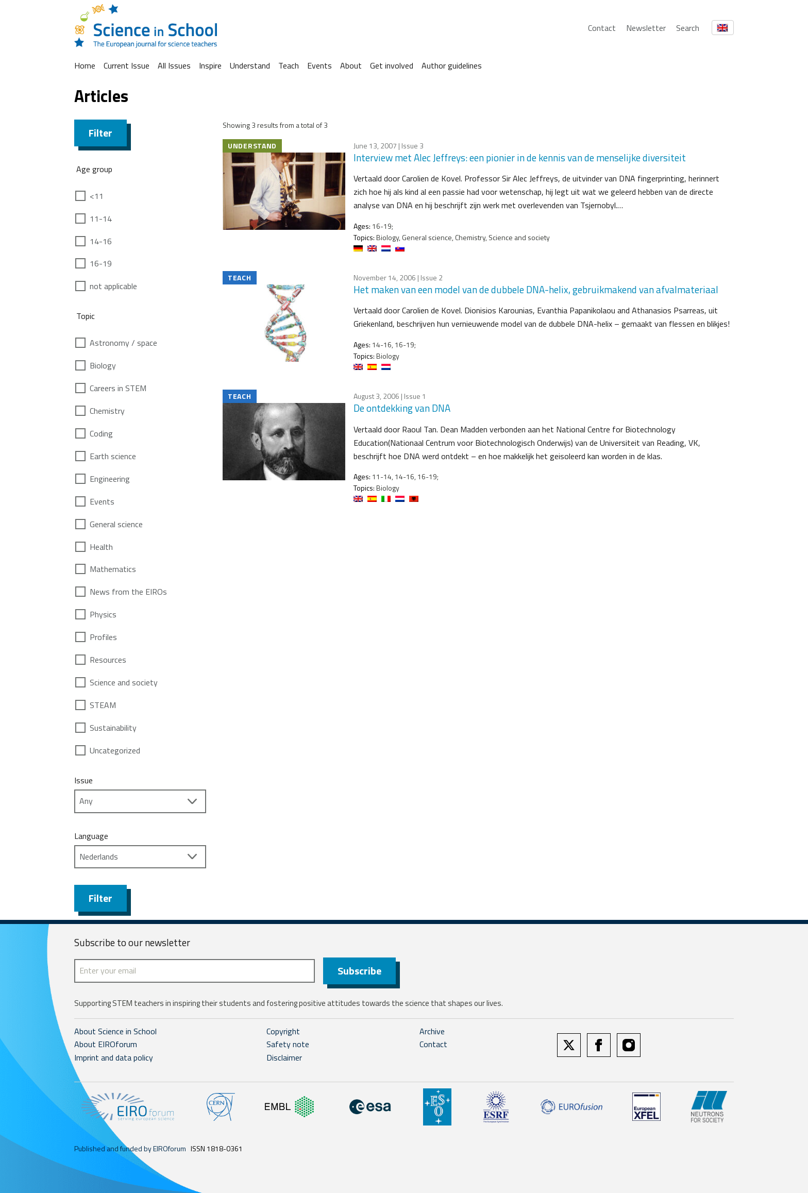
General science (116, 524)
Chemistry (107, 411)
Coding (101, 433)
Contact (602, 28)
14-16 (101, 241)
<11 (97, 196)
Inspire (210, 65)
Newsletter (646, 28)
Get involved (391, 65)
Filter (100, 133)
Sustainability (113, 727)
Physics (103, 614)
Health (101, 547)
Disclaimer (284, 1057)
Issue (83, 780)
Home (84, 65)
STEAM (103, 705)
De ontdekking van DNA (402, 407)
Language (91, 836)
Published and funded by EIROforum (130, 1148)
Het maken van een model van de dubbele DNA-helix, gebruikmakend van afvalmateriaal (536, 289)
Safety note (287, 1044)
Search (687, 28)
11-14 (101, 218)
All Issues (174, 65)
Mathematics (113, 569)
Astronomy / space (123, 343)
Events (319, 65)
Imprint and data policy (113, 1057)
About (351, 65)
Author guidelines (452, 65)
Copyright (283, 1031)
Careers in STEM (118, 388)
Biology (103, 365)
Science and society (124, 682)
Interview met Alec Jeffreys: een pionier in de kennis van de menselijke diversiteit (520, 157)
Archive (432, 1031)
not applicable (113, 286)
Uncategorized (115, 750)
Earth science (113, 456)
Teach (288, 65)
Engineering (110, 479)
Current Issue (126, 65)
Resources (108, 659)
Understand (250, 65)
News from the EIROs (128, 591)
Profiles (103, 637)
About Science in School (115, 1031)
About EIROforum (105, 1044)
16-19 (101, 263)
